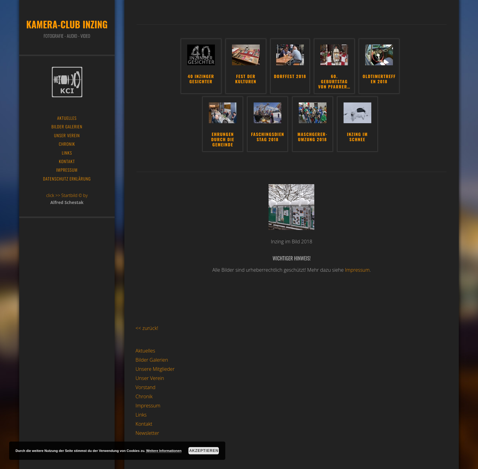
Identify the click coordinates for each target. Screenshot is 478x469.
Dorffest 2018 (290, 76)
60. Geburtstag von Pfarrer (334, 82)
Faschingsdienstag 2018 (267, 137)
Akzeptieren (204, 451)
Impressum (357, 270)
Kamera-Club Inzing (67, 24)
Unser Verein (150, 378)
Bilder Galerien (152, 359)
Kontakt (144, 424)
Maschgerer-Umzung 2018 (312, 137)
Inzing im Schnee (357, 137)
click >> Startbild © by (66, 195)
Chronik (144, 396)
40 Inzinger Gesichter (201, 79)
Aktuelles (145, 350)
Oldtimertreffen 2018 (379, 79)
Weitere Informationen (163, 451)
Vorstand (145, 387)
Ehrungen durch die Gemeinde (222, 140)
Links (141, 414)
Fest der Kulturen (246, 79)
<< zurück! (147, 328)
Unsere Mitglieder (155, 369)
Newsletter (147, 433)
